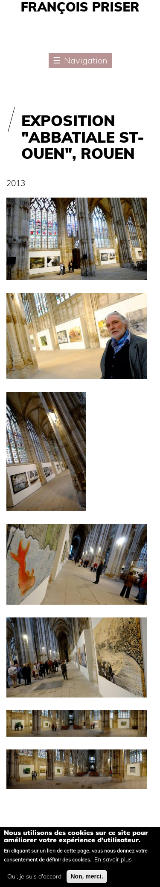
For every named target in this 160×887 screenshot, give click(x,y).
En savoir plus (113, 863)
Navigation (86, 60)
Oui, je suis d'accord (34, 880)
